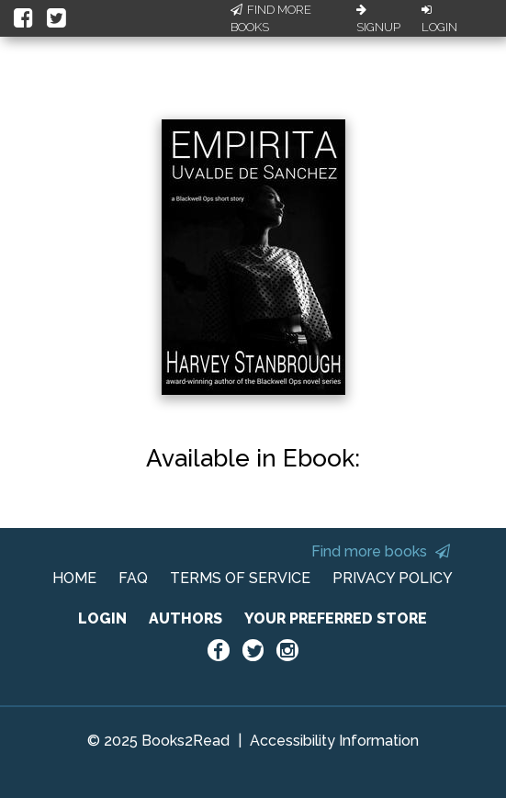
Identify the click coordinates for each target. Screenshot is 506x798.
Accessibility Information (334, 740)
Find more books (380, 551)
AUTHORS (185, 618)
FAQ (133, 578)
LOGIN (102, 618)
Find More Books (271, 19)
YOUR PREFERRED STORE (335, 618)
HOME (74, 578)
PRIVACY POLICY (392, 578)
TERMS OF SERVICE (240, 578)
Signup (378, 19)
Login (439, 19)
